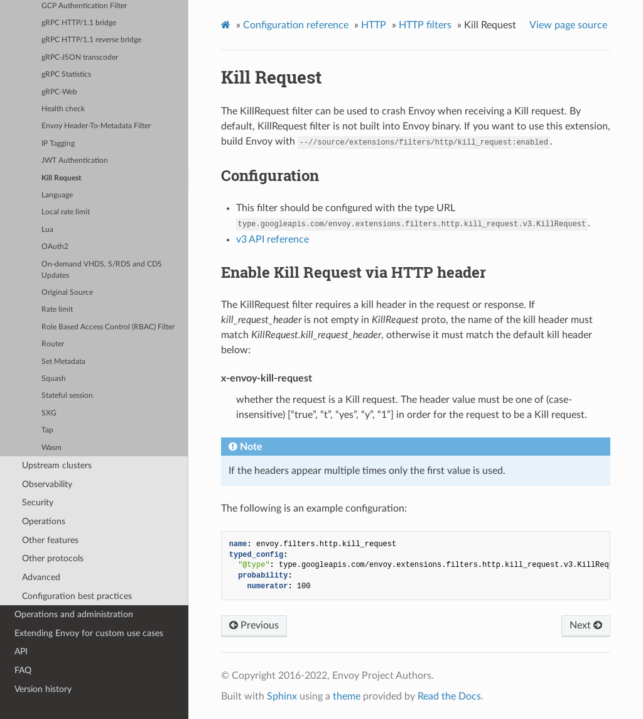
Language (57, 195)
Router (52, 344)
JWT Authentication (74, 160)
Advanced (41, 577)
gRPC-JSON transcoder (79, 57)
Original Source (67, 292)
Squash (53, 378)
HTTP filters (425, 25)
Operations (43, 521)
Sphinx (282, 696)
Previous (254, 625)
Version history (43, 689)
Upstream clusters (57, 465)
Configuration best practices (77, 596)
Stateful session (67, 395)
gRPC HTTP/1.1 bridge (78, 22)
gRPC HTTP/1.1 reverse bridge (91, 39)
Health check (63, 109)
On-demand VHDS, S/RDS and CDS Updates (101, 270)
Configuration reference (296, 25)
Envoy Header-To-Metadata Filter (96, 126)
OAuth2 (54, 246)
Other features (50, 540)
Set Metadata (63, 361)
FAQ (22, 670)
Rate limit (57, 309)
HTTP (373, 25)
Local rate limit (65, 212)
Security (37, 502)
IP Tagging (58, 143)
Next (586, 625)
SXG (49, 413)
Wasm (51, 447)
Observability (47, 484)
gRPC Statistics (66, 74)
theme (346, 696)
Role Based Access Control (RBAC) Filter (108, 327)
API (21, 651)
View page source (568, 25)
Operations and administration (73, 614)
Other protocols (53, 558)
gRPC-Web (59, 92)
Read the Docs (449, 696)
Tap (47, 430)
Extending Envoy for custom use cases (88, 633)
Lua (47, 229)
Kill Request (61, 178)
